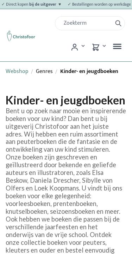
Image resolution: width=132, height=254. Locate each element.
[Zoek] (86, 23)
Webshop (17, 71)
